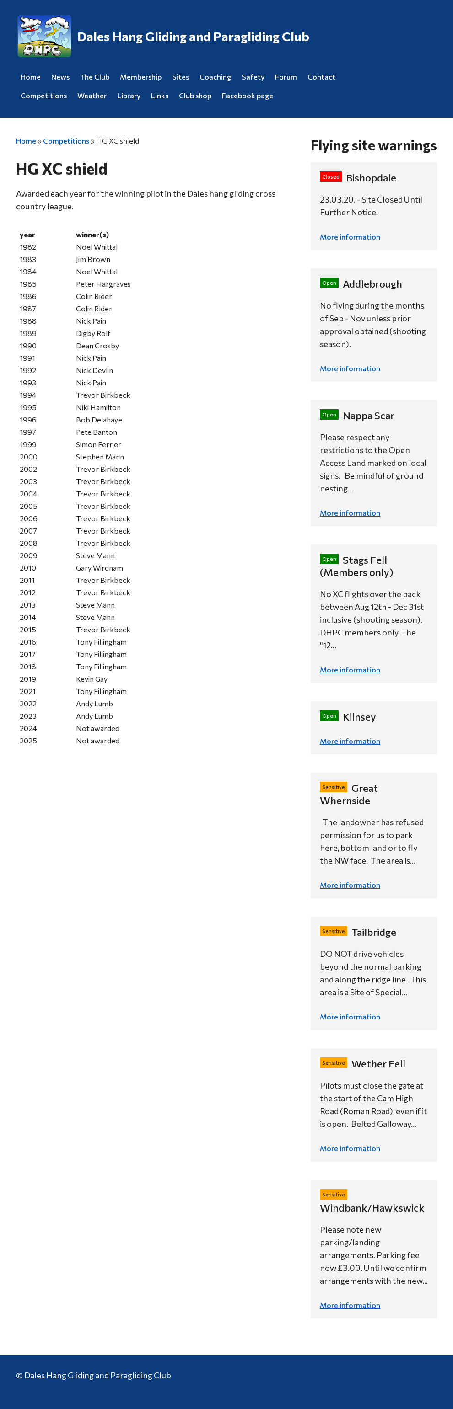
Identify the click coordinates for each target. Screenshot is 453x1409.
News (60, 76)
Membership (141, 76)
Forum (286, 76)
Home (31, 76)
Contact (321, 76)
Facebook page (247, 95)
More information (350, 236)
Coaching (215, 76)
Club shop (195, 95)
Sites (180, 76)
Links (159, 95)
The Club (94, 76)
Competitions (44, 95)
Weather (92, 95)
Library (128, 95)
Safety (253, 76)
